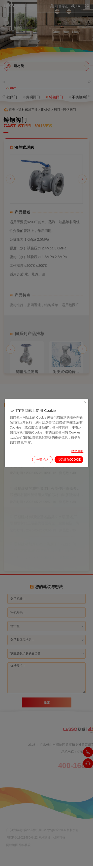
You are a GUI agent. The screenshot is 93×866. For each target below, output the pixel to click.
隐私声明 (77, 451)
